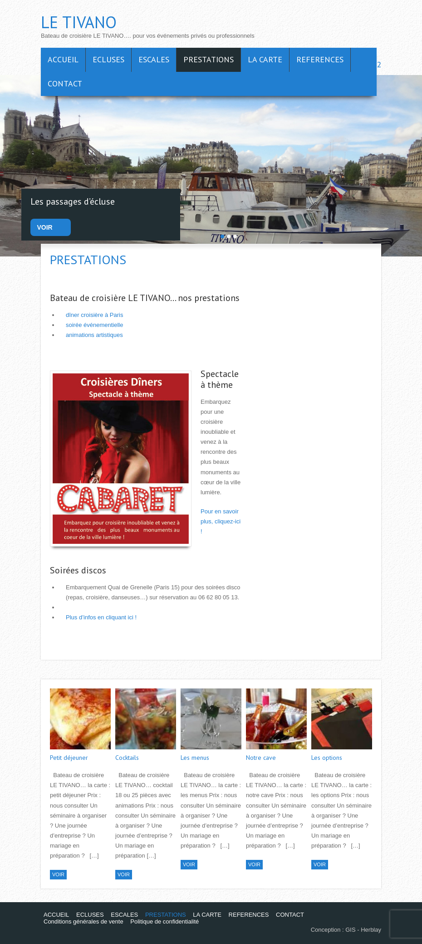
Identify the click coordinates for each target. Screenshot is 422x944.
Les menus (195, 757)
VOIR (45, 227)
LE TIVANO (79, 22)
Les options (326, 757)
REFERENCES (319, 59)
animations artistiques (94, 334)
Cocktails (127, 757)
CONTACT (65, 83)
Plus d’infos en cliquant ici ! (101, 617)
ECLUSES (108, 59)
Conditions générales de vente (83, 921)
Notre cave (261, 757)
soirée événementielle (94, 324)
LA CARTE (265, 59)
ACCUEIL (63, 59)
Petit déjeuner (69, 757)
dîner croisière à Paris (94, 314)
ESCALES (153, 59)
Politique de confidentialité (164, 921)
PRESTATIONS (208, 59)
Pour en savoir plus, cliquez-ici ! (220, 521)
